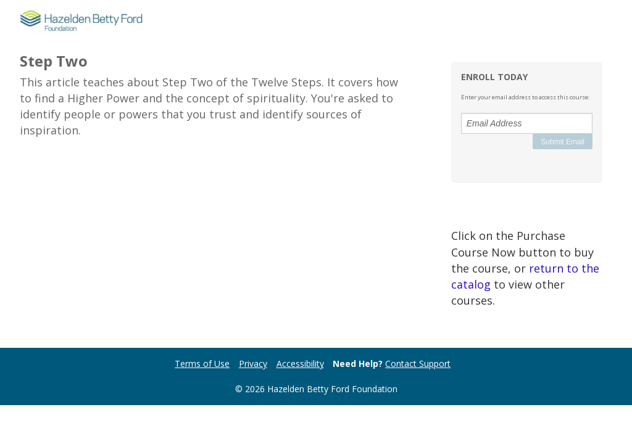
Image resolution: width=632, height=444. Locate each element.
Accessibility (300, 363)
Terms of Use (202, 363)
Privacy (253, 363)
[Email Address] (526, 123)
